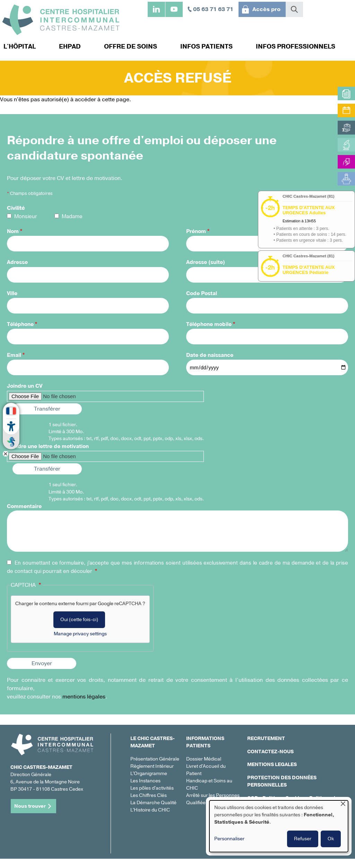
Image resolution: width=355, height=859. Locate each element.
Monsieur (25, 216)
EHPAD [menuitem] (70, 46)
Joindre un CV (24, 386)
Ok (331, 838)
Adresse (17, 262)
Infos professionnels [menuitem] (295, 46)
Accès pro (266, 9)
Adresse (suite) (205, 262)
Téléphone (20, 324)
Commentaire (24, 506)
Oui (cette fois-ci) (79, 619)
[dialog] (278, 826)
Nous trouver (30, 806)
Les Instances (145, 781)
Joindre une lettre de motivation (48, 446)
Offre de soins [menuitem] (130, 46)
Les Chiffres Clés (148, 795)
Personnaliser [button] (229, 838)
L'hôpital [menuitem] (19, 46)
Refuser (302, 838)
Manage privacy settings (80, 633)
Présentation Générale (154, 759)
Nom (13, 231)
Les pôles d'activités (152, 788)
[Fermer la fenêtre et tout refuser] (343, 804)
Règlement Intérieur (152, 766)
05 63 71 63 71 (213, 9)
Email (14, 355)
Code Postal (201, 293)
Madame (72, 216)
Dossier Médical (203, 759)
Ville (12, 293)
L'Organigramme (148, 773)
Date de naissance (209, 355)
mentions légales (83, 697)
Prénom (196, 231)
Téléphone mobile (209, 324)
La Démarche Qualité (153, 802)
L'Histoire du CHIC (150, 810)
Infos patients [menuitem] (206, 46)
